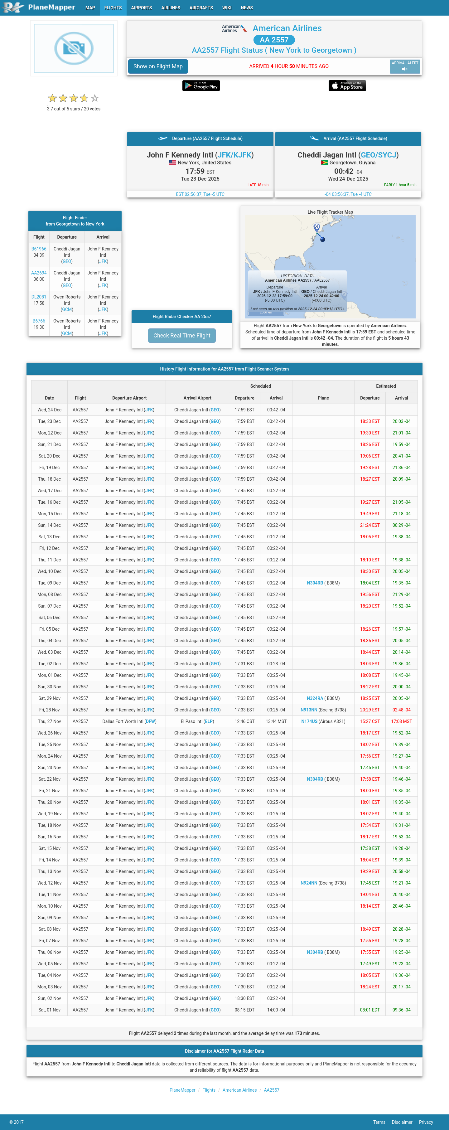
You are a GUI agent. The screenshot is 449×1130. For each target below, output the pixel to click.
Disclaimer (405, 1122)
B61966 (38, 248)
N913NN (309, 709)
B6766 (39, 320)
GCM (67, 309)
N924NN (309, 882)
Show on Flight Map (158, 66)
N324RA (315, 698)
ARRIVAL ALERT (405, 66)
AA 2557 (274, 40)
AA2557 (271, 1090)
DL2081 (38, 296)
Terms (382, 1122)
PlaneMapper (183, 1090)
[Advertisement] (274, 111)
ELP (209, 721)
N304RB (315, 582)
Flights (208, 1090)
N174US (310, 721)
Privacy (429, 1122)
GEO (67, 261)
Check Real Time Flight (181, 335)
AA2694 (39, 272)
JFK (103, 261)
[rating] (73, 105)
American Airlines (287, 28)
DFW (150, 721)
